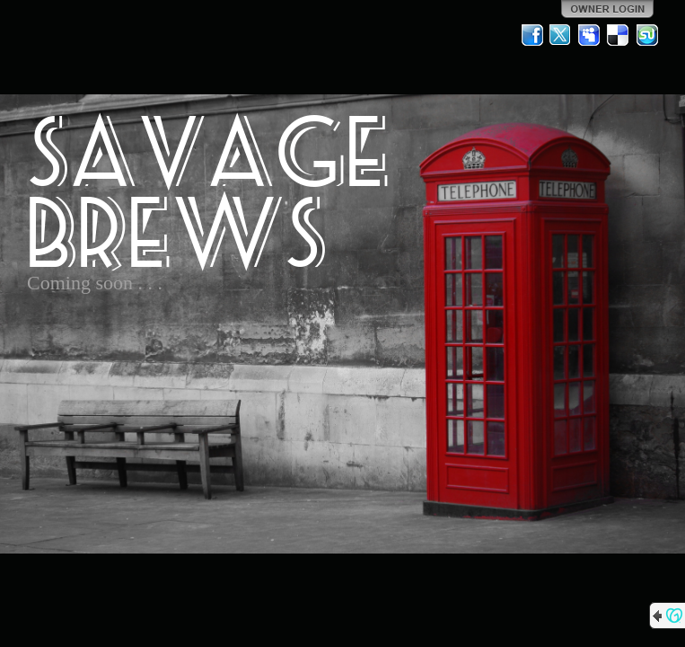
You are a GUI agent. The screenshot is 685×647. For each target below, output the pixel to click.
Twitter (561, 35)
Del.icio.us (618, 35)
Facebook (532, 35)
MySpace (589, 35)
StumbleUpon (647, 35)
